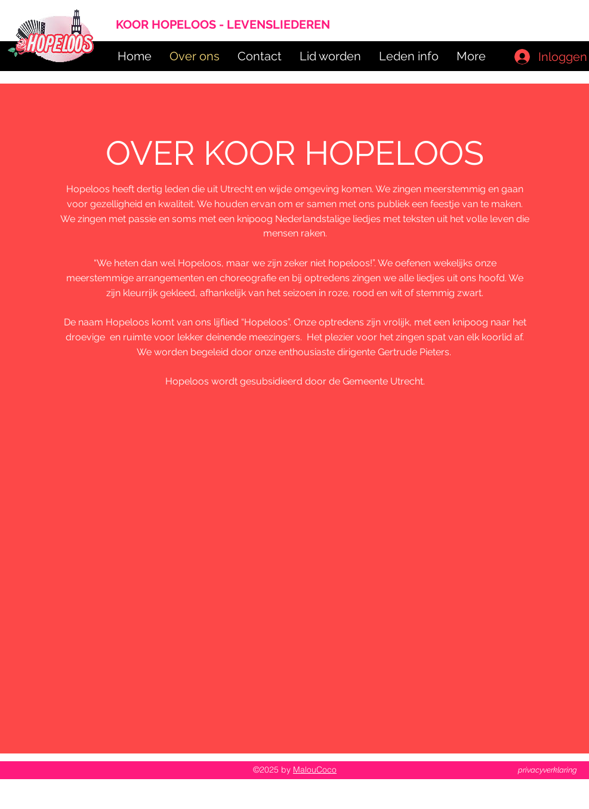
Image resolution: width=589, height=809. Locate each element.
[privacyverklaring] (547, 770)
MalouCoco (315, 769)
